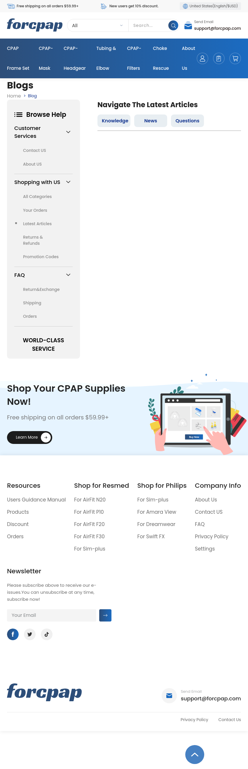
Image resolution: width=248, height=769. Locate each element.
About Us (188, 58)
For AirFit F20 (89, 524)
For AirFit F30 (89, 536)
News (150, 120)
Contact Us (230, 720)
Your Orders (35, 210)
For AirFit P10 (89, 511)
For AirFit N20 (90, 499)
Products (18, 511)
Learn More (27, 437)
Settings (205, 548)
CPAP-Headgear (75, 58)
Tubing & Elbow (106, 58)
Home (14, 96)
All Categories (37, 196)
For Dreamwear (156, 524)
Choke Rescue (161, 58)
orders (219, 58)
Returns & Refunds (33, 240)
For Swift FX (151, 536)
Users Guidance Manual (36, 499)
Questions (187, 120)
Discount (18, 524)
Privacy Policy (211, 536)
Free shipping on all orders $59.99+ (42, 6)
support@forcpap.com (217, 28)
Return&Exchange (41, 289)
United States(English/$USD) (210, 6)
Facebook (13, 634)
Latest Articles (37, 224)
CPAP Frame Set (18, 58)
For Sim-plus (89, 548)
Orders (30, 316)
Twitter (30, 634)
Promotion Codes (41, 257)
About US (32, 164)
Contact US (34, 150)
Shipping (32, 303)
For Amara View (156, 511)
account (202, 58)
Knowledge (115, 120)
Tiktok (47, 634)
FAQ (200, 524)
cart (235, 58)
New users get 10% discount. (129, 6)
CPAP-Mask (46, 58)
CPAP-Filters (134, 58)
